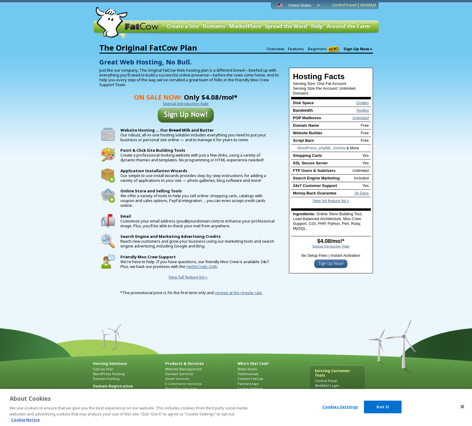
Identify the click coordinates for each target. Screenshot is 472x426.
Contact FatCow (250, 378)
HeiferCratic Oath (201, 266)
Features (296, 48)
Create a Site (183, 26)
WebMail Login (327, 385)
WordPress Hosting (109, 374)
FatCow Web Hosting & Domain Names (127, 22)
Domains (214, 26)
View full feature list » (330, 200)
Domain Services (179, 374)
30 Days (361, 193)
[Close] (462, 406)
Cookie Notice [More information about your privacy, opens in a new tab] (25, 419)
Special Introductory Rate (330, 246)
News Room (247, 369)
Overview (275, 48)
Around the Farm (348, 26)
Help (317, 26)
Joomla (339, 148)
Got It (382, 406)
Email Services (177, 378)
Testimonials (248, 374)
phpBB (325, 148)
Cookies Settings (340, 406)
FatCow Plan (103, 369)
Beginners (324, 49)
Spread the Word (286, 26)
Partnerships (248, 383)
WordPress (306, 148)
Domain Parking (106, 378)
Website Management (183, 369)
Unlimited (360, 118)
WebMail (368, 5)
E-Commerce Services (183, 383)
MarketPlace (245, 26)
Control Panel (344, 5)
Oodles (362, 103)
